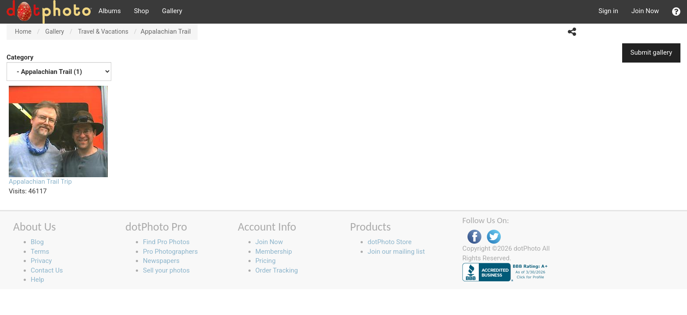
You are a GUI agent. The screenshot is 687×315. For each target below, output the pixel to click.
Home (23, 31)
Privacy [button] (41, 261)
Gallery (172, 11)
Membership (273, 252)
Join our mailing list (396, 252)
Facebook (474, 237)
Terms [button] (40, 252)
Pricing (265, 261)
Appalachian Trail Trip (40, 182)
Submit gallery (651, 52)
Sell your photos (166, 270)
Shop (141, 11)
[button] (676, 12)
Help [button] (37, 280)
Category (59, 67)
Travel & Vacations (103, 31)
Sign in (608, 11)
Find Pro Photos (166, 242)
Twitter (494, 237)
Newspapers (161, 261)
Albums (110, 11)
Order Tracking (276, 270)
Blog (37, 242)
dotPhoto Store (389, 242)
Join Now (645, 11)
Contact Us (47, 270)
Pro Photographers (170, 252)
